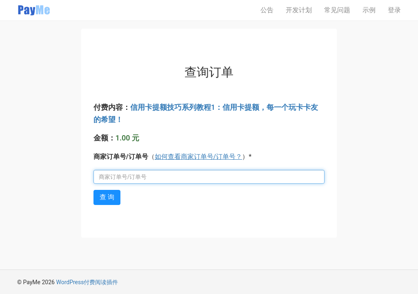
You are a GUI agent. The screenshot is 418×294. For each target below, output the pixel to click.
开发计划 (299, 10)
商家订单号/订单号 (120, 156)
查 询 (107, 197)
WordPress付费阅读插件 (87, 282)
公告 (266, 10)
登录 (394, 10)
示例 (369, 10)
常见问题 (337, 10)
